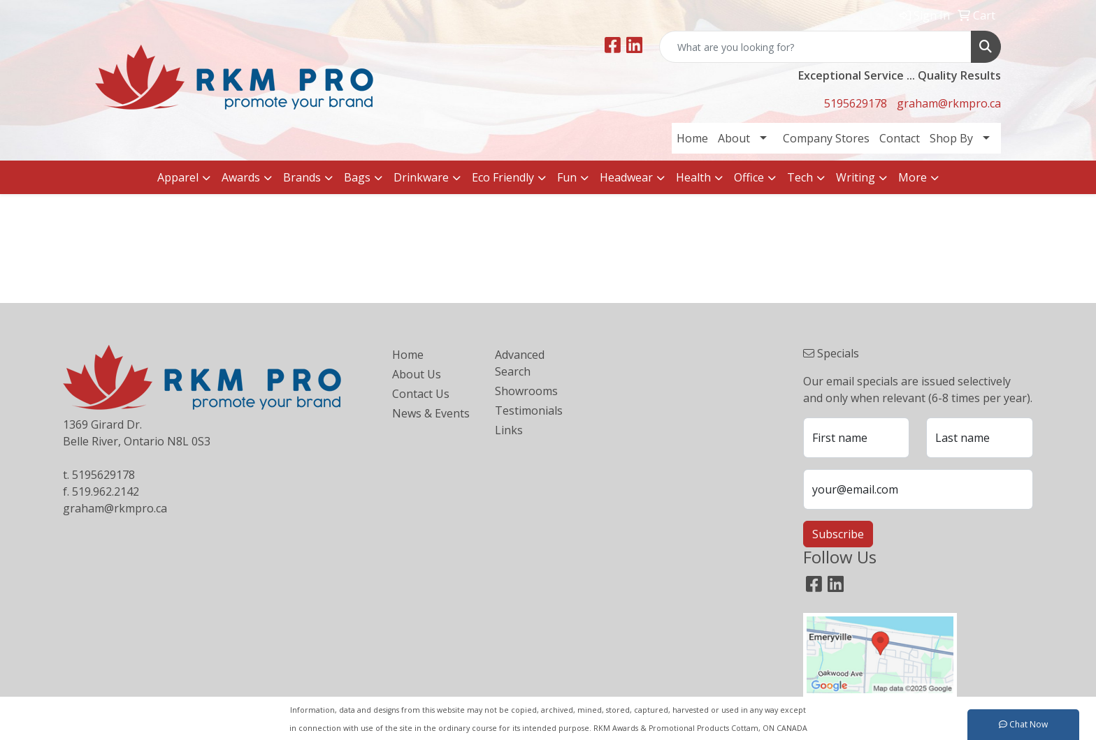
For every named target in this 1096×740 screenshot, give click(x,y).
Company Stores (826, 138)
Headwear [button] (626, 177)
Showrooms (526, 391)
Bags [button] (357, 177)
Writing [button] (855, 177)
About (734, 138)
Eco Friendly (503, 177)
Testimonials (529, 410)
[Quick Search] (815, 47)
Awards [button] (241, 177)
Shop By (951, 138)
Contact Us (420, 393)
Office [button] (749, 177)
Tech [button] (800, 177)
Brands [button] (302, 177)
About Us (416, 374)
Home (692, 138)
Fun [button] (567, 177)
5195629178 (855, 103)
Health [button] (693, 177)
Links (509, 430)
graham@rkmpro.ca (949, 103)
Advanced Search (520, 363)
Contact (899, 138)
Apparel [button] (178, 177)
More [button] (912, 177)
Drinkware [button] (421, 177)
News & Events (431, 413)
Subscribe (838, 534)
